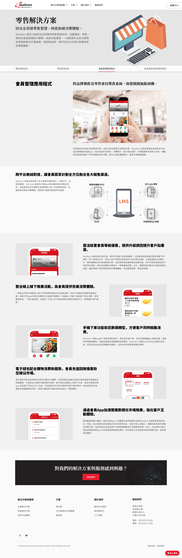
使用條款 (160, 546)
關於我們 (86, 4)
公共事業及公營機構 (65, 510)
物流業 (59, 506)
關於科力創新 (100, 506)
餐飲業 (59, 515)
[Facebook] (20, 535)
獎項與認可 (99, 510)
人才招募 (98, 515)
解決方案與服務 (59, 4)
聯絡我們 (99, 4)
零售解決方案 (24, 510)
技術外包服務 (24, 515)
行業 (74, 4)
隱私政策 (151, 546)
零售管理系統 (63, 68)
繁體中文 (174, 5)
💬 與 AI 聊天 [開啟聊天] (172, 553)
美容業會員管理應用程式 (155, 68)
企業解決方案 (24, 506)
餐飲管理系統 (22, 68)
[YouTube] (26, 535)
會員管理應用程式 (107, 68)
